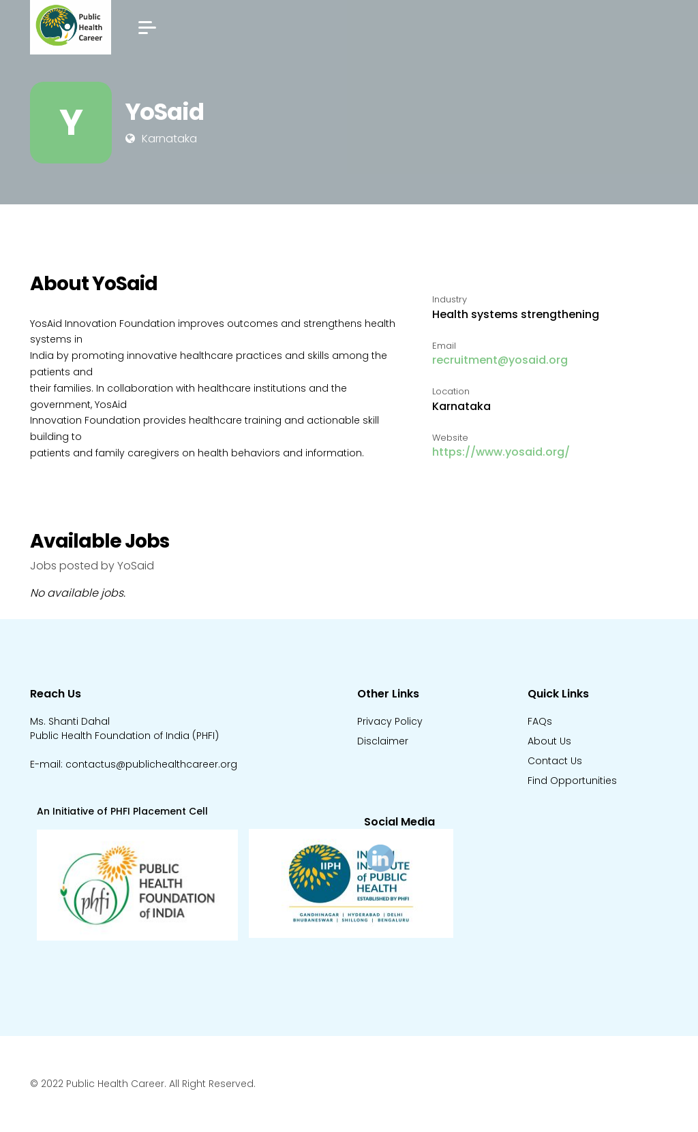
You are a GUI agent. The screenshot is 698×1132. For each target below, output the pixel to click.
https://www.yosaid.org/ (501, 452)
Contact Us (555, 761)
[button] (147, 27)
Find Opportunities (572, 780)
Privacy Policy (390, 721)
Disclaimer (382, 741)
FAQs (540, 721)
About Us (549, 741)
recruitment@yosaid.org (500, 360)
